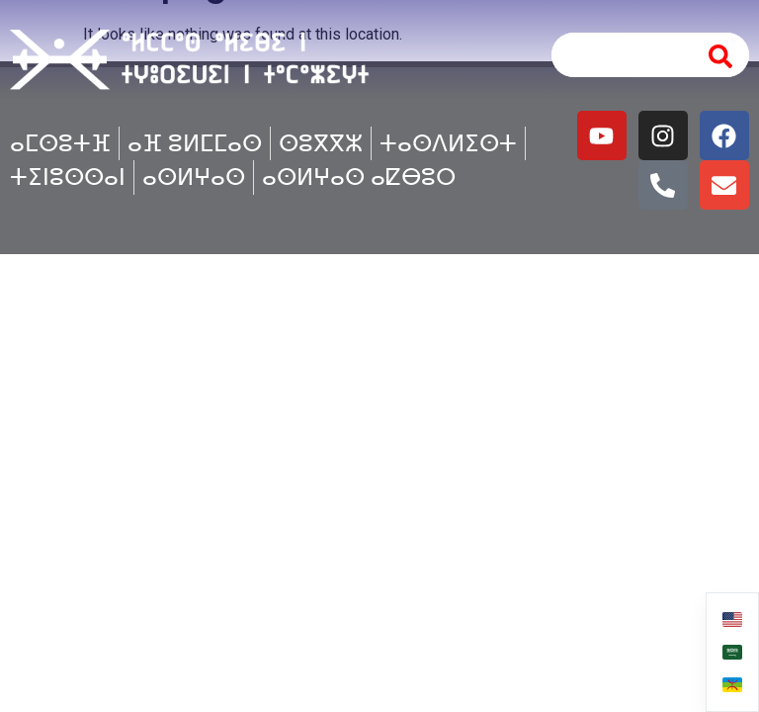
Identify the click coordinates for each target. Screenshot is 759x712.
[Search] (721, 55)
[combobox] (618, 55)
